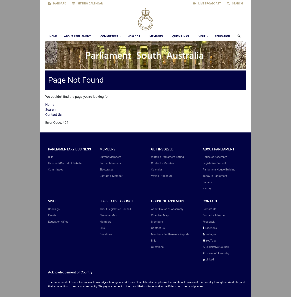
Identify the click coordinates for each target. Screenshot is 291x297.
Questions (106, 234)
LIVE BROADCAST (207, 3)
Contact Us (53, 114)
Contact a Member (111, 176)
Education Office (58, 221)
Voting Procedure (161, 176)
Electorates (107, 169)
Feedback (209, 221)
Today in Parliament (215, 176)
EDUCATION (222, 36)
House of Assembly (215, 157)
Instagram (210, 234)
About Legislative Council (115, 209)
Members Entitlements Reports (170, 234)
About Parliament (77, 36)
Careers (207, 182)
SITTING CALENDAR (87, 3)
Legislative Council (214, 163)
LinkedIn (209, 259)
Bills (50, 157)
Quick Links (181, 36)
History (207, 188)
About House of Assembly (167, 209)
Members (156, 36)
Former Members (110, 163)
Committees (109, 36)
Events (52, 215)
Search (50, 109)
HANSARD (57, 3)
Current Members (110, 157)
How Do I (134, 36)
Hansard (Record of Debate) (65, 163)
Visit (202, 36)
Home (54, 36)
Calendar (156, 169)
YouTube (210, 240)
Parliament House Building (219, 169)
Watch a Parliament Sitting (167, 157)
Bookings (54, 209)
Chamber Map (108, 215)
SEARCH (235, 3)
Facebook (210, 228)
